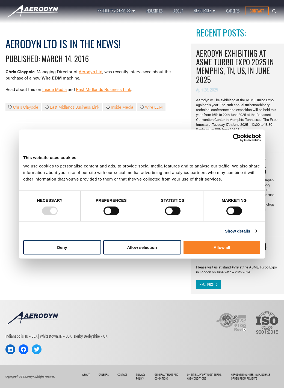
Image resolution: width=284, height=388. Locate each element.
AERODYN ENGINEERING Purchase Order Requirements (250, 376)
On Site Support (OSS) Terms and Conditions (204, 376)
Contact (257, 11)
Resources (202, 10)
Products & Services (114, 10)
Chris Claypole (25, 107)
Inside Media (54, 89)
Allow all (222, 247)
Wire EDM (154, 107)
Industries (154, 11)
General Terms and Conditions (166, 376)
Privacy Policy (140, 376)
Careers (232, 11)
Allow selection (142, 247)
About (178, 11)
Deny (62, 247)
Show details (237, 230)
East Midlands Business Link (103, 89)
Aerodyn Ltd (90, 71)
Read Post (208, 284)
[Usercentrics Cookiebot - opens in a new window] (237, 137)
